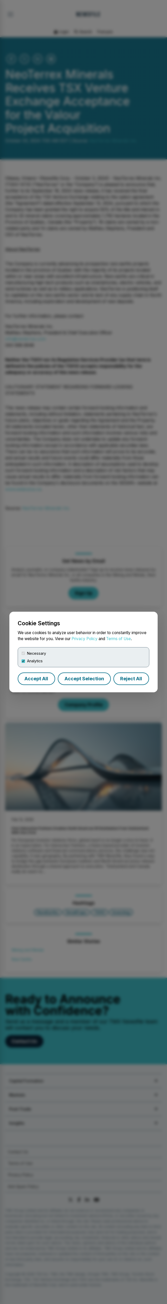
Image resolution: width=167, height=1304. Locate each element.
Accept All (36, 678)
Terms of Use (118, 638)
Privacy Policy (85, 638)
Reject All (131, 678)
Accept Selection (84, 678)
